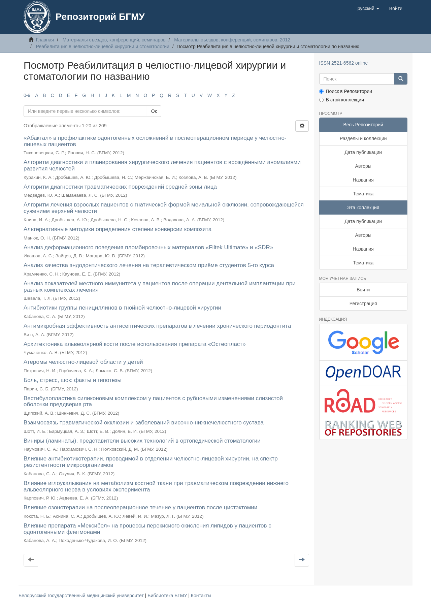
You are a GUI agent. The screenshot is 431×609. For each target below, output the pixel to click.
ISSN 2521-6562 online (343, 63)
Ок (154, 111)
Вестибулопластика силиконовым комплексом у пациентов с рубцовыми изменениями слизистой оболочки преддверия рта (153, 401)
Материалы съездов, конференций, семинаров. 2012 (232, 39)
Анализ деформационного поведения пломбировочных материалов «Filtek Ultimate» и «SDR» (148, 247)
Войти (363, 289)
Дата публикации (363, 152)
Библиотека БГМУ (167, 595)
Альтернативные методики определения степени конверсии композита (117, 229)
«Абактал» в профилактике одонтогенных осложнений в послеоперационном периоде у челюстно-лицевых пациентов (155, 141)
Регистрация (363, 303)
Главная (45, 39)
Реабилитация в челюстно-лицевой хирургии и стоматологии (102, 46)
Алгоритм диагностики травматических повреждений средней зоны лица (120, 187)
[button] (368, 8)
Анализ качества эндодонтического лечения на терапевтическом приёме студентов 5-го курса (149, 265)
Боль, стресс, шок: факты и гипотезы (73, 380)
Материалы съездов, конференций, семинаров (114, 39)
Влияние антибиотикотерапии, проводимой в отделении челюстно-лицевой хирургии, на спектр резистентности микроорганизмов (151, 461)
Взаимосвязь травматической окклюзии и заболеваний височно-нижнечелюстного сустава (144, 422)
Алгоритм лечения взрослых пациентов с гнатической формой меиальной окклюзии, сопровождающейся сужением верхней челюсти (164, 207)
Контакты (201, 595)
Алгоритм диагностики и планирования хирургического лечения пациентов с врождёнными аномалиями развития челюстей (162, 165)
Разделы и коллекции (363, 138)
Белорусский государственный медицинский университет (82, 595)
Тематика (363, 193)
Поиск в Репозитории (345, 91)
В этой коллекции (341, 99)
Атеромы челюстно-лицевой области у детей (83, 362)
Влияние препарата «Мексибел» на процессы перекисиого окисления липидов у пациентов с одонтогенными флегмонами (147, 528)
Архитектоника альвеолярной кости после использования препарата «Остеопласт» (135, 344)
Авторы (363, 166)
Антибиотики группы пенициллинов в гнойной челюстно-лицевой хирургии (122, 307)
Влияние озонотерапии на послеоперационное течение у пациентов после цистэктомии (140, 507)
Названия (363, 180)
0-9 (27, 95)
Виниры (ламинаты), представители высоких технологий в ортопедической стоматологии (142, 441)
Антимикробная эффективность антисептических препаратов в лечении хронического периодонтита (157, 326)
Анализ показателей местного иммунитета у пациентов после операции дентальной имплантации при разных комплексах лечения (160, 286)
